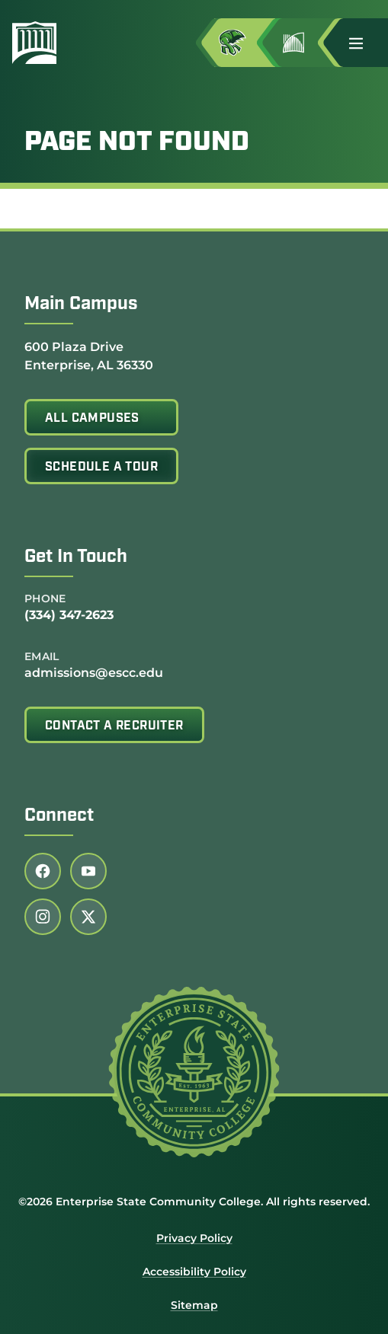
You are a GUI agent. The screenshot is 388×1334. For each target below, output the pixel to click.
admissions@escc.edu (93, 672)
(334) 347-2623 (69, 615)
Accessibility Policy (194, 1271)
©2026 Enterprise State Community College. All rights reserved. (194, 1201)
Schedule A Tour (101, 467)
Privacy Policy (194, 1238)
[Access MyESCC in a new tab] (244, 42)
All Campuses (92, 419)
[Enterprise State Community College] (40, 42)
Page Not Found (136, 143)
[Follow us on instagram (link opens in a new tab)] (42, 916)
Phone (45, 598)
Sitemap (194, 1305)
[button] (362, 42)
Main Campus (81, 304)
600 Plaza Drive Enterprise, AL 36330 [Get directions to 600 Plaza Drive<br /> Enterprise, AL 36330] (88, 355)
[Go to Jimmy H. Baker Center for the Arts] (305, 42)
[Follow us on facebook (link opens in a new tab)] (42, 871)
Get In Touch (75, 557)
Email (41, 656)
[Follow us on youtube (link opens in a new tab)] (88, 871)
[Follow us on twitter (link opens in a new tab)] (88, 916)
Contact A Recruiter (114, 726)
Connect (59, 816)
